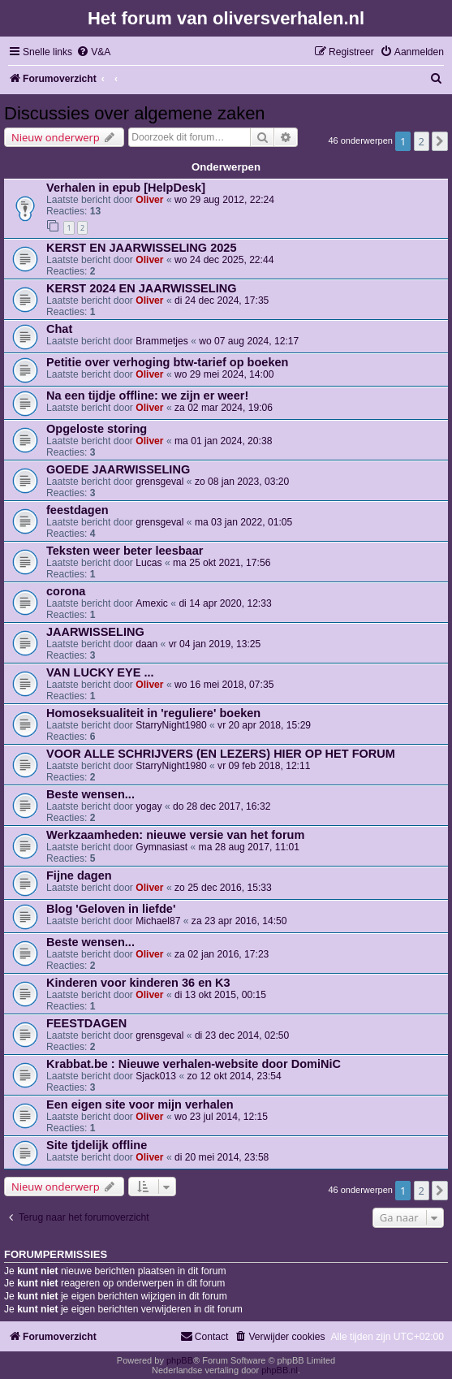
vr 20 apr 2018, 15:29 (264, 725)
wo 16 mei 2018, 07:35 (223, 684)
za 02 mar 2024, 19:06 (223, 407)
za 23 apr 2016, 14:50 (239, 921)
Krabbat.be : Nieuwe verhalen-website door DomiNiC (193, 1063)
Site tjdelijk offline (96, 1145)
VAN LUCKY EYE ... (100, 672)
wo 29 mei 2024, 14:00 (223, 374)
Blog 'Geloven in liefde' (110, 908)
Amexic (152, 603)
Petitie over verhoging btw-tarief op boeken (167, 362)
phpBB (179, 1360)
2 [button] (421, 141)
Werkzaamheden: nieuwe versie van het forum (175, 834)
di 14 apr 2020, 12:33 (225, 603)
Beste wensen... (90, 794)
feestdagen (77, 510)
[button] (440, 141)
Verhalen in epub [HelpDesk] (125, 187)
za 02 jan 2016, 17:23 (221, 954)
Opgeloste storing (96, 428)
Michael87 (158, 921)
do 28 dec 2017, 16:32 (221, 806)
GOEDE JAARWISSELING (118, 469)
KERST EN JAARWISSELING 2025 (141, 247)
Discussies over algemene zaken (134, 113)
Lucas (148, 562)
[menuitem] (93, 52)
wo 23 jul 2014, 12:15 (221, 1116)
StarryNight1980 (171, 725)
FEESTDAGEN (86, 1023)
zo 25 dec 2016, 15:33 (223, 887)
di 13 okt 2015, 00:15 (220, 995)
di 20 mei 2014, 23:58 (221, 1157)
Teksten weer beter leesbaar (124, 550)
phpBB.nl (279, 1370)
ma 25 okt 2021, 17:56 (221, 562)
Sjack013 (156, 1076)
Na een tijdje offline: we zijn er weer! (147, 395)
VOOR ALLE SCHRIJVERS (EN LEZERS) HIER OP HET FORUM (220, 753)
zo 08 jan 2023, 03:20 (242, 481)
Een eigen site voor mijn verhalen (140, 1104)
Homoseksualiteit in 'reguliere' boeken (153, 713)
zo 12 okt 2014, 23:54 (234, 1076)
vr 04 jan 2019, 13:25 (215, 644)
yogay (148, 806)
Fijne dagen (79, 875)
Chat (59, 328)
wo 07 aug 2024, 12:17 (249, 341)
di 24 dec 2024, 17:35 (221, 300)
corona (65, 591)
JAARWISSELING (95, 631)
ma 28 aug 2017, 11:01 (249, 847)
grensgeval (159, 481)
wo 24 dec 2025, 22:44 (223, 260)
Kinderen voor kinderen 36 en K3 (138, 982)
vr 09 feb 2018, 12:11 (263, 766)
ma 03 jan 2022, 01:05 (243, 522)
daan (146, 644)
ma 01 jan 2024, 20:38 (223, 441)
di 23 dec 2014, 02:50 (242, 1035)
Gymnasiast (161, 847)
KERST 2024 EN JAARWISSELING (141, 288)
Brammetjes (162, 341)
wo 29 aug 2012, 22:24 (224, 199)
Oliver (149, 199)
